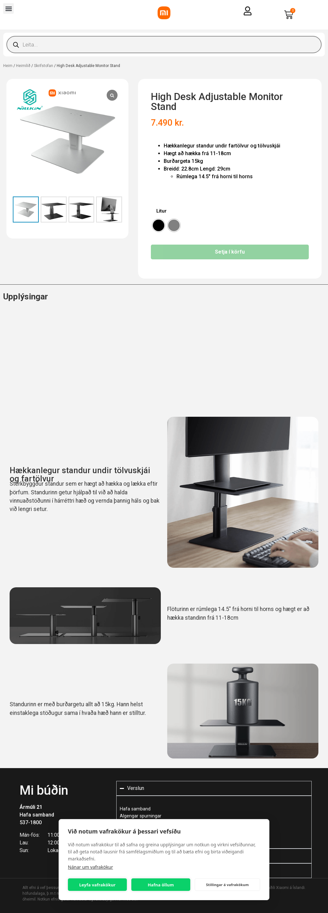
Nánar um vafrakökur (90, 867)
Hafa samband (37, 815)
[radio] (158, 225)
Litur (161, 211)
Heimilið (23, 65)
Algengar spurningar (140, 816)
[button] (8, 8)
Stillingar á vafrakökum (227, 884)
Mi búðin (44, 790)
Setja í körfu (230, 252)
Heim (7, 65)
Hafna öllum (161, 885)
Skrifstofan (43, 65)
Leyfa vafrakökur (97, 885)
